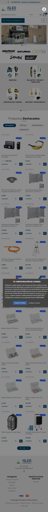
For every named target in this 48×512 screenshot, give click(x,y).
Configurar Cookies (34, 303)
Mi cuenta (44, 9)
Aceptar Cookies (20, 303)
